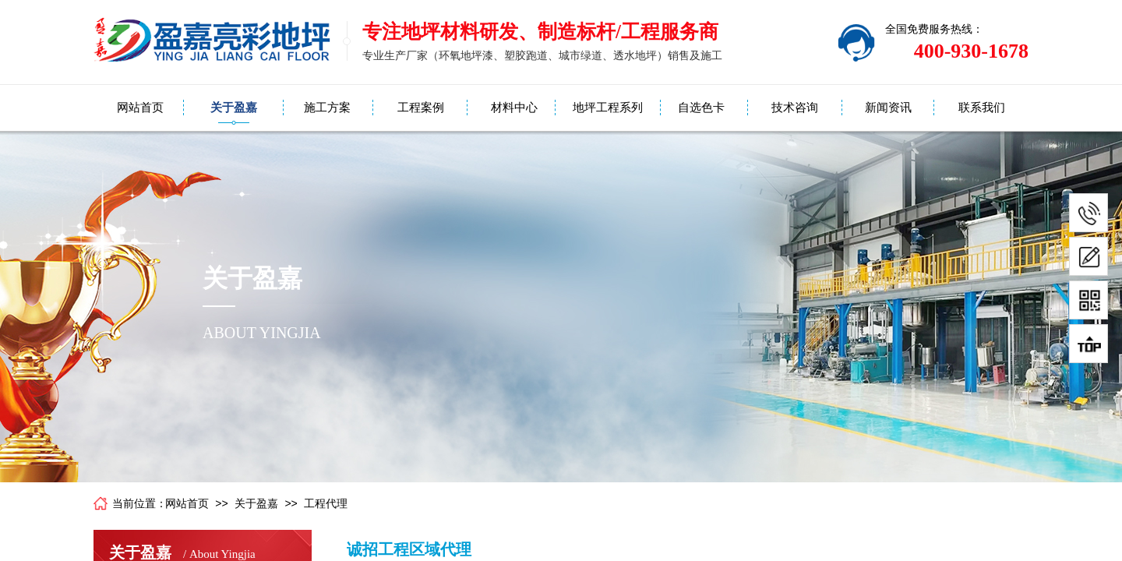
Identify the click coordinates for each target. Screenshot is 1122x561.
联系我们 (981, 107)
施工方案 (327, 107)
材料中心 (514, 107)
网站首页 (140, 107)
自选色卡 (701, 107)
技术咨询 (794, 107)
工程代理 (326, 504)
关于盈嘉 (233, 107)
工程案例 (420, 107)
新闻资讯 (888, 107)
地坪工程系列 (608, 107)
